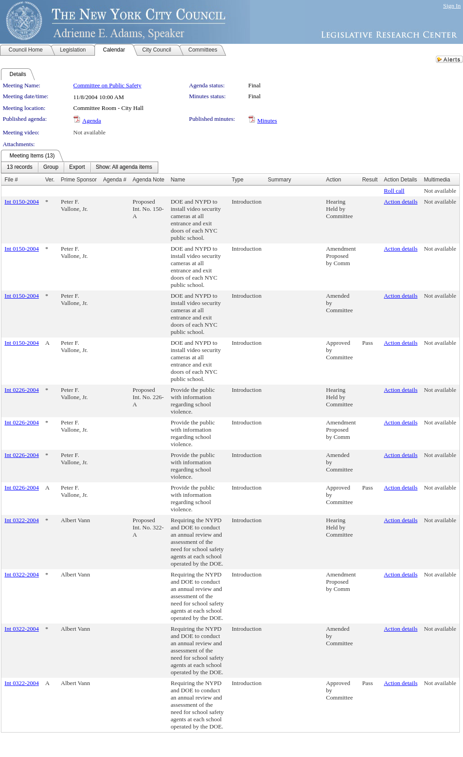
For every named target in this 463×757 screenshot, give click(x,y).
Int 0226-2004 (22, 389)
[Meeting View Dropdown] (124, 167)
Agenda (91, 120)
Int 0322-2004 (22, 520)
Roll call (394, 190)
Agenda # (114, 179)
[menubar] (79, 167)
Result (370, 179)
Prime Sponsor (79, 179)
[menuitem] (19, 167)
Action (333, 179)
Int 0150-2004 (22, 201)
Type (237, 179)
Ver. (50, 179)
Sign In (452, 5)
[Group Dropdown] (51, 167)
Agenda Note (148, 179)
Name (177, 179)
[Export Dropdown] (77, 167)
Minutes (267, 120)
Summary (279, 179)
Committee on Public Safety (107, 85)
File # (11, 179)
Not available (89, 132)
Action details (400, 201)
